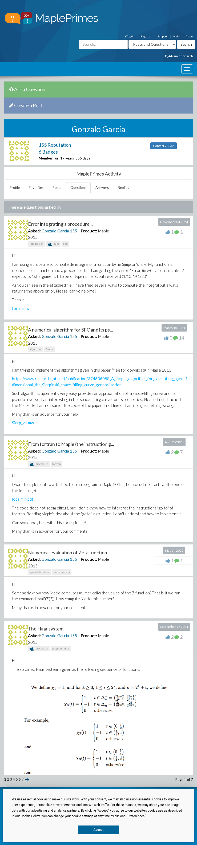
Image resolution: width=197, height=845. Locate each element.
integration (36, 243)
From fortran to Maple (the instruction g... (71, 444)
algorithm (36, 349)
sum (53, 244)
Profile (15, 187)
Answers (102, 187)
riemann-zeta (61, 572)
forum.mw (20, 308)
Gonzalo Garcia (55, 230)
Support (162, 36)
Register (145, 36)
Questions (78, 187)
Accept (99, 830)
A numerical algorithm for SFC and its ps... (70, 330)
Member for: (49, 158)
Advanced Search (179, 56)
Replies (123, 187)
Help (176, 36)
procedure (39, 464)
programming (60, 648)
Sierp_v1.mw (23, 422)
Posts (57, 187)
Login (129, 36)
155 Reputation (55, 145)
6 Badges (48, 152)
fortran (56, 463)
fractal (50, 349)
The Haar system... (47, 629)
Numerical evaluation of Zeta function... (69, 552)
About (189, 36)
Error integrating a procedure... (60, 224)
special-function (39, 572)
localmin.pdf (22, 499)
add (65, 243)
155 (73, 230)
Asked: (34, 230)
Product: (89, 230)
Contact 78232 (163, 146)
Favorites (36, 187)
